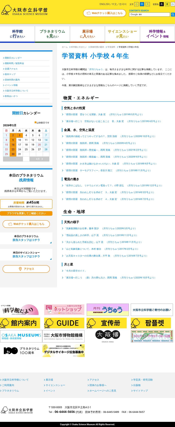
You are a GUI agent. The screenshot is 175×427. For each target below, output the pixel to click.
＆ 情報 (157, 34)
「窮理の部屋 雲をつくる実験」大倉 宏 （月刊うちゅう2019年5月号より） (104, 114)
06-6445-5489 (111, 411)
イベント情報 (11, 85)
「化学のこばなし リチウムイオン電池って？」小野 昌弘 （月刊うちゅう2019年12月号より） (113, 185)
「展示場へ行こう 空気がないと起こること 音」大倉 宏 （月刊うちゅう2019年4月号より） (113, 121)
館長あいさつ (11, 96)
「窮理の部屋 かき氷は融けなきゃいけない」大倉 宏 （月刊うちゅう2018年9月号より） (111, 163)
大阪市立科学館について (16, 90)
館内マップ (10, 74)
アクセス (29, 268)
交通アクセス (11, 69)
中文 (114, 4)
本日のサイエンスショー (26, 254)
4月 (38, 159)
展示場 (49, 380)
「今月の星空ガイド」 (75, 270)
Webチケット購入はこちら (107, 13)
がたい (122, 34)
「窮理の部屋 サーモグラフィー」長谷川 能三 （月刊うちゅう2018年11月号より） (108, 170)
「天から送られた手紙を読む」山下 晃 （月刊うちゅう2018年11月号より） (103, 242)
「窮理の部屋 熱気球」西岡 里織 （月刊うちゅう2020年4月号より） (100, 143)
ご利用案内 (8, 385)
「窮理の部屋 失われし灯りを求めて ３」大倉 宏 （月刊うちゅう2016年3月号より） (109, 192)
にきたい (17, 34)
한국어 (123, 4)
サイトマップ (140, 391)
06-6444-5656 (65, 412)
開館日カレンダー (13, 58)
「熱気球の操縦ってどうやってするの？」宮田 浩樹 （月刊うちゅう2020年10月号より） (110, 136)
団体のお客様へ (97, 385)
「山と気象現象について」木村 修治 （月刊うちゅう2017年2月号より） (101, 249)
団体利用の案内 (12, 79)
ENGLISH (105, 4)
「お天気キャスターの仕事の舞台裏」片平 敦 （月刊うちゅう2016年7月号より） (106, 255)
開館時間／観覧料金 (14, 63)
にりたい (87, 34)
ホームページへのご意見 (102, 391)
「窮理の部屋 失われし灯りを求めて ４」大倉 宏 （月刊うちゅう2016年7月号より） (109, 199)
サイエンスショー (55, 385)
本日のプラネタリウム (26, 238)
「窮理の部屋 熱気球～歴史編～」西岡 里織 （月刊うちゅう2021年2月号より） (106, 150)
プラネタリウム (10, 391)
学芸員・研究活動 (143, 380)
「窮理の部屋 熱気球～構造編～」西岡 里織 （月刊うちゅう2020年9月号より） (106, 156)
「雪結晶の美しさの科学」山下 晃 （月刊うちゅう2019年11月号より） (101, 235)
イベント (50, 391)
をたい (52, 34)
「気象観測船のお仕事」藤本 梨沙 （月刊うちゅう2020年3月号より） (100, 228)
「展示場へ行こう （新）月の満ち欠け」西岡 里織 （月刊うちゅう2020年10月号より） (110, 277)
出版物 (137, 385)
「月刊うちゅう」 (96, 69)
